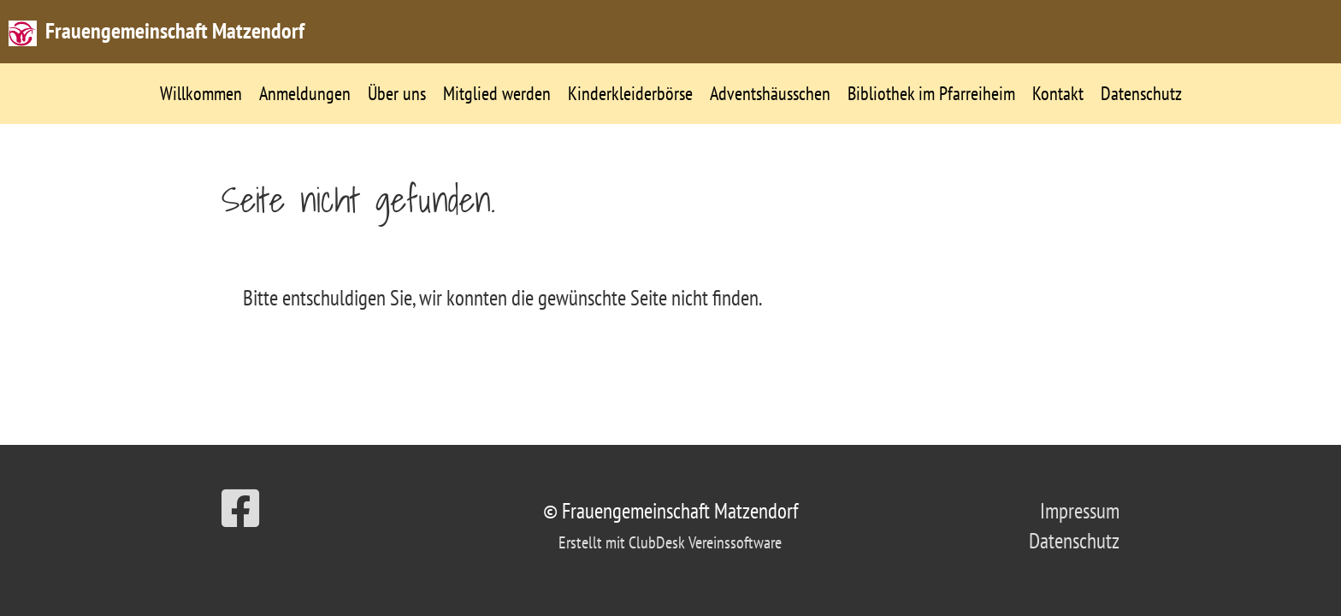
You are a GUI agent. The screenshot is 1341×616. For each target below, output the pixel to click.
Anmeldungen (305, 93)
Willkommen (201, 93)
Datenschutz (1141, 93)
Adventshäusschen (770, 93)
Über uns (397, 93)
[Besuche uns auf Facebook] (240, 508)
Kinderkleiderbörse (630, 93)
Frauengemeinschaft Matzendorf (174, 30)
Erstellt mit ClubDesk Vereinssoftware (670, 542)
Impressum (1079, 510)
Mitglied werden (497, 93)
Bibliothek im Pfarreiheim (931, 93)
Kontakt (1058, 93)
